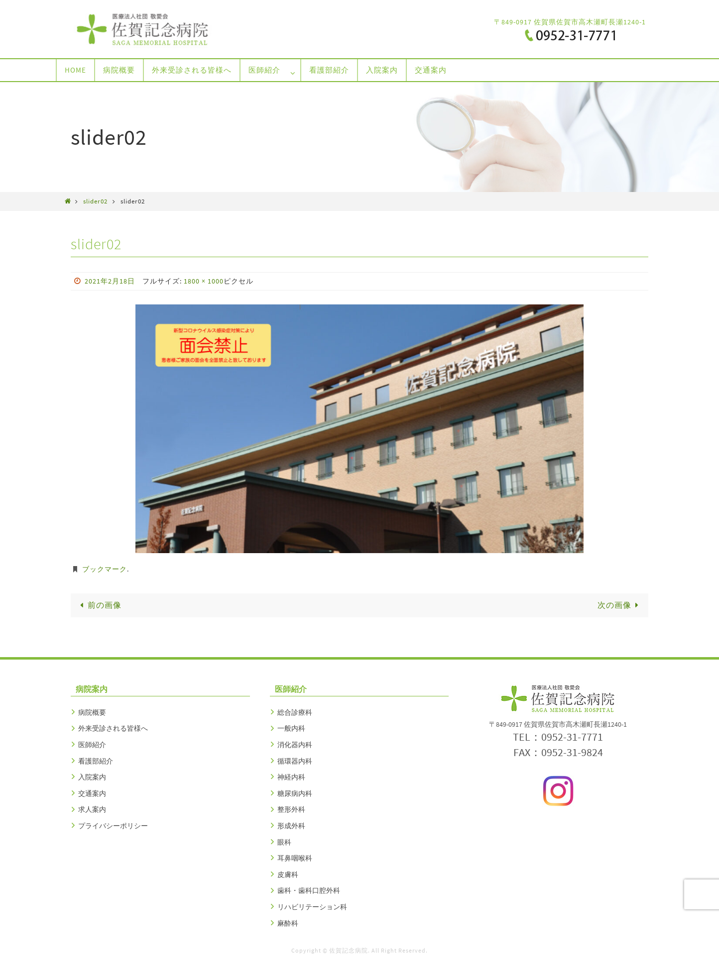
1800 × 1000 (204, 281)
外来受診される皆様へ (113, 728)
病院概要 (92, 712)
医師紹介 (92, 744)
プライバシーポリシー (113, 825)
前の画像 (99, 605)
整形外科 (291, 809)
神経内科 (291, 777)
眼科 (284, 842)
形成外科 (291, 825)
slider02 (95, 201)
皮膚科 (287, 874)
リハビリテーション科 (312, 906)
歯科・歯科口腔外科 (308, 890)
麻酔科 (287, 923)
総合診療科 (294, 712)
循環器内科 (294, 761)
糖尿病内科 (294, 793)
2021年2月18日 (110, 281)
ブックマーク (104, 569)
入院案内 (92, 777)
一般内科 (291, 728)
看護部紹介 (95, 761)
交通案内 (92, 793)
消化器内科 (294, 744)
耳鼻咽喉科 (294, 858)
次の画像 (620, 605)
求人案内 (92, 809)
